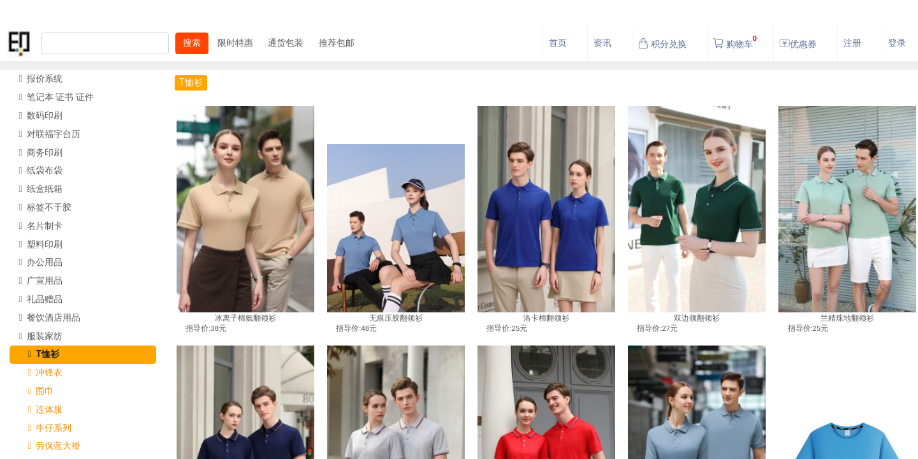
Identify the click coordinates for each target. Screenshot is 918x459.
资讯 (602, 43)
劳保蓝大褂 (49, 446)
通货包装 (285, 43)
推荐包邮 (336, 43)
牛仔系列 (44, 428)
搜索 (192, 43)
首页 (558, 43)
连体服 (40, 409)
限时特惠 (235, 43)
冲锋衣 (40, 372)
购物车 (735, 40)
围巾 (36, 391)
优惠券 (798, 44)
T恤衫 (38, 354)
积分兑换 (662, 44)
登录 (897, 43)
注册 (852, 43)
